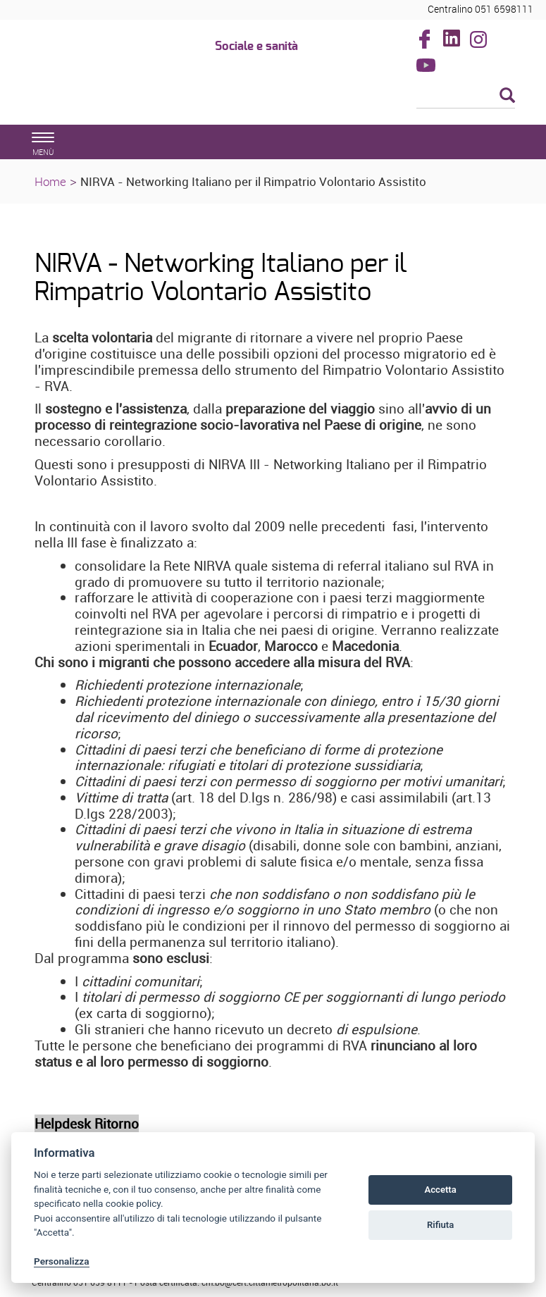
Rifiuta (440, 1225)
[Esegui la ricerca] (507, 96)
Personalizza (61, 1261)
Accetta (440, 1189)
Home (50, 181)
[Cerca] (465, 96)
